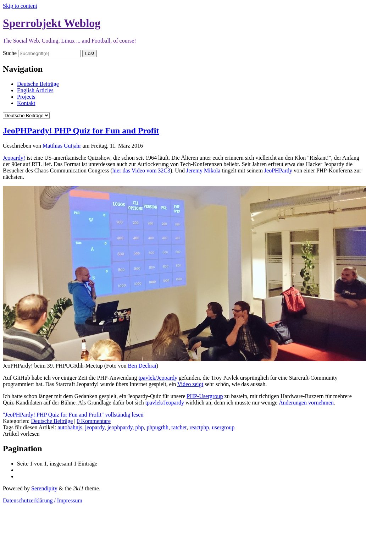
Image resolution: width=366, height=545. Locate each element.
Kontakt (26, 103)
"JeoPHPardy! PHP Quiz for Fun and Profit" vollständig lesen (73, 415)
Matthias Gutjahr (62, 146)
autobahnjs (69, 427)
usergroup (223, 427)
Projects (26, 97)
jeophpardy (120, 427)
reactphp (199, 427)
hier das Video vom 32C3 (141, 170)
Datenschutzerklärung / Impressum (42, 500)
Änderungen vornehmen (306, 403)
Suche (10, 53)
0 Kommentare (94, 421)
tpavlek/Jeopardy (158, 378)
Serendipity (44, 488)
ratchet (179, 427)
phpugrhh (157, 427)
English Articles (35, 90)
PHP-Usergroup (205, 396)
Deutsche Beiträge (38, 84)
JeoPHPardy (278, 170)
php (139, 427)
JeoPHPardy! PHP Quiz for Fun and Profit (81, 130)
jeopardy (95, 427)
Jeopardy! (14, 158)
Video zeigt (190, 384)
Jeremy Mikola (203, 170)
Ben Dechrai (142, 366)
